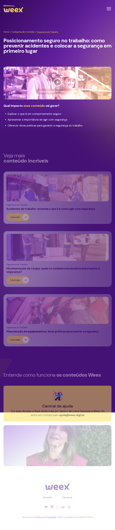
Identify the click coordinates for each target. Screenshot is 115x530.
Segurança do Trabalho (47, 32)
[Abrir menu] (108, 8)
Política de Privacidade (46, 517)
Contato (47, 498)
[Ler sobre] (57, 199)
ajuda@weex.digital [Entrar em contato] (71, 416)
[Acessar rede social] (46, 507)
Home (7, 32)
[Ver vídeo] (57, 83)
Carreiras (67, 498)
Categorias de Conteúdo (24, 32)
